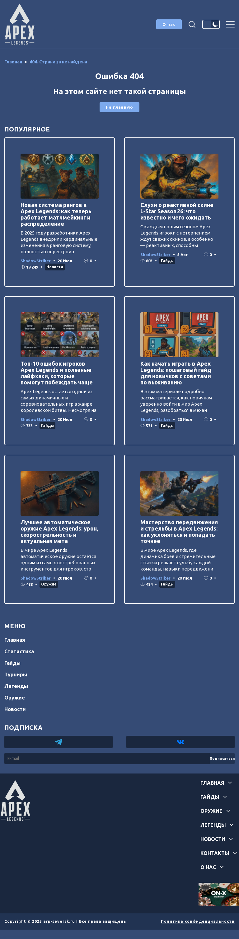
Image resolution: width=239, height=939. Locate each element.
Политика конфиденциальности (198, 921)
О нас (169, 24)
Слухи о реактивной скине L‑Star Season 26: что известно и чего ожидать (176, 211)
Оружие (49, 584)
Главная (14, 640)
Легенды (16, 686)
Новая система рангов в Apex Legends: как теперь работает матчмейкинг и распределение (56, 214)
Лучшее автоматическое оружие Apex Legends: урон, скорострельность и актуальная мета (59, 531)
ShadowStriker (36, 261)
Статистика (19, 651)
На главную (119, 107)
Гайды (167, 261)
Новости (54, 267)
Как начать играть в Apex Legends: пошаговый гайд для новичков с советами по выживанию (175, 372)
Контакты (214, 853)
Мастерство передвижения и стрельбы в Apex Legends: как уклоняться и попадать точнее (179, 531)
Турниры (15, 674)
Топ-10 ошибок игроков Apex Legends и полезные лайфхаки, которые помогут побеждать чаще (57, 372)
